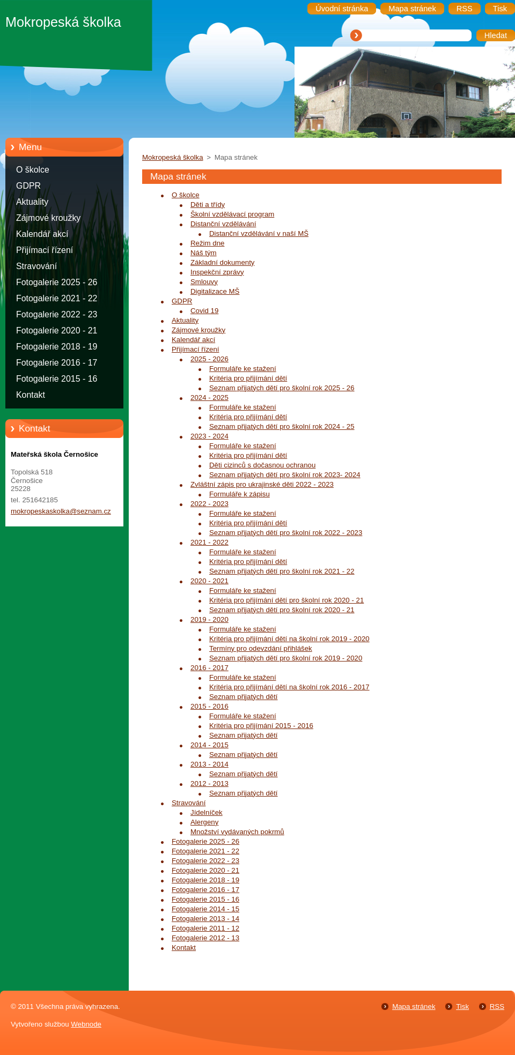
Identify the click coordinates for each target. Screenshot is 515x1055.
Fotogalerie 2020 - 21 (56, 330)
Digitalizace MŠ (214, 291)
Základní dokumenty (222, 262)
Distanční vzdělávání (223, 224)
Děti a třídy (207, 204)
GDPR (28, 185)
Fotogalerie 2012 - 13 (205, 938)
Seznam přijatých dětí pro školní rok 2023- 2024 (284, 475)
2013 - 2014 (209, 764)
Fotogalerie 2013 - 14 (205, 919)
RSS (497, 1006)
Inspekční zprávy (217, 272)
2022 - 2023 (209, 504)
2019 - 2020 (209, 619)
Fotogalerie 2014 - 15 (205, 909)
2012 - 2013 (209, 783)
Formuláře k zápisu (239, 494)
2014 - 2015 (209, 745)
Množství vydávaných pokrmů (237, 832)
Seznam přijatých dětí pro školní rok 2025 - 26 (282, 388)
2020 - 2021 (209, 581)
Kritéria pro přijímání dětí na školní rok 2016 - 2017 (289, 687)
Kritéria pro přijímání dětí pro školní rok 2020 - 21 (286, 600)
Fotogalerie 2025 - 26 (56, 282)
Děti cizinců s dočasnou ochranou (262, 465)
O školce (32, 169)
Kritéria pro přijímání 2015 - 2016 (261, 726)
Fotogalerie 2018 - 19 (56, 346)
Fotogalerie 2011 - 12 (205, 928)
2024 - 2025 (209, 397)
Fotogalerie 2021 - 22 (56, 298)
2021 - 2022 (209, 542)
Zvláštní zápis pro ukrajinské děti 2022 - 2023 (262, 484)
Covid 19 (204, 311)
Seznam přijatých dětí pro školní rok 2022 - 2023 (285, 533)
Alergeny (204, 822)
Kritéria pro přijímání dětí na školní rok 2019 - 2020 (289, 639)
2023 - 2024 (209, 436)
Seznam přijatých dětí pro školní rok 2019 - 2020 (285, 658)
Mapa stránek (413, 1006)
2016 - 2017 (209, 668)
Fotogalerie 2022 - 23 (56, 314)
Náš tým (203, 253)
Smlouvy (204, 282)
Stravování (36, 266)
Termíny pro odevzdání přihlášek (260, 648)
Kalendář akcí (42, 234)
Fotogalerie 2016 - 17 (56, 362)
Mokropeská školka (172, 157)
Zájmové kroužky (48, 217)
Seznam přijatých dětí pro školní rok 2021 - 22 (282, 571)
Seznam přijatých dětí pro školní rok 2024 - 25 (282, 426)
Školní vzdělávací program (232, 214)
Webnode (86, 1024)
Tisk (462, 1006)
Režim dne (207, 243)
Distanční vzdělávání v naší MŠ (258, 233)
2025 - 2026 (209, 359)
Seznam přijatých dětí (243, 697)
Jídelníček (206, 812)
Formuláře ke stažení (242, 369)
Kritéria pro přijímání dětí (248, 378)
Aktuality (32, 201)
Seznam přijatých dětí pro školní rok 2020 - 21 (282, 610)
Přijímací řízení (44, 250)
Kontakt (30, 394)
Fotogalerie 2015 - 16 (56, 378)
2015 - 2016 (209, 706)
